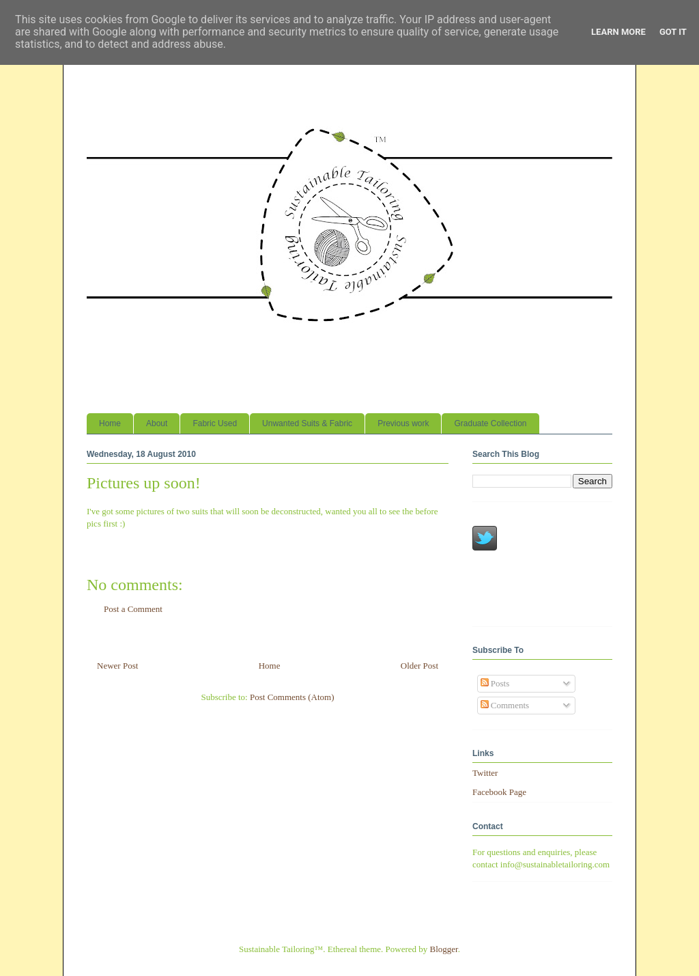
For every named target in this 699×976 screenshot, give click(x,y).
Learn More (618, 32)
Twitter (485, 773)
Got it (673, 32)
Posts (495, 683)
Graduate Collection (490, 423)
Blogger (444, 949)
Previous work (403, 423)
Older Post (419, 665)
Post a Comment (133, 609)
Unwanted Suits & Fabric (307, 423)
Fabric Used (214, 423)
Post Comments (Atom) (292, 697)
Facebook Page (499, 792)
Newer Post (117, 665)
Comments (505, 705)
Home (110, 423)
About (156, 423)
